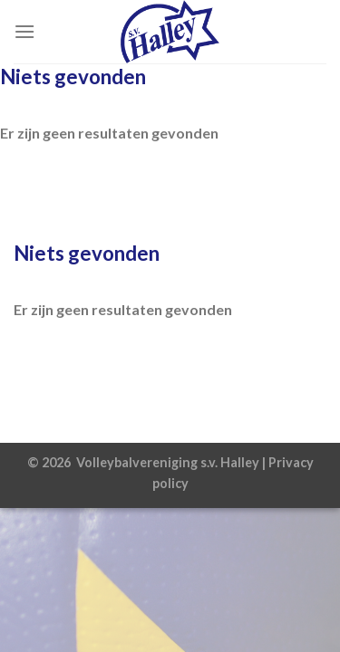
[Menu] (24, 31)
